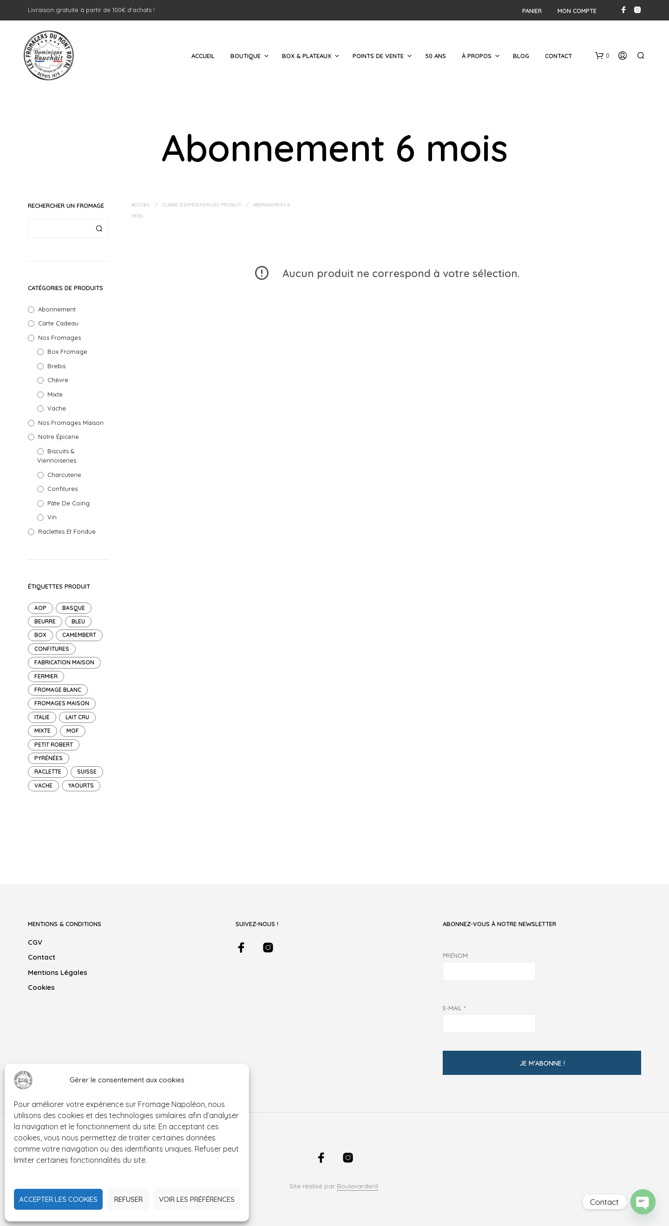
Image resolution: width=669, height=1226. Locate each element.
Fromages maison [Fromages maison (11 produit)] (61, 703)
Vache (56, 408)
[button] (602, 55)
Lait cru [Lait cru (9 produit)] (77, 717)
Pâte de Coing (68, 503)
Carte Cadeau (58, 323)
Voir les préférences (197, 1199)
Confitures (62, 488)
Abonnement (57, 309)
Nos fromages (59, 337)
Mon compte (577, 10)
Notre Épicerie (58, 436)
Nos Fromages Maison (71, 422)
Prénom (455, 955)
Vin (52, 517)
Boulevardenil (357, 1186)
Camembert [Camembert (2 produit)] (79, 634)
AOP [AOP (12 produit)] (40, 607)
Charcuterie (64, 474)
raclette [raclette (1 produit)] (47, 771)
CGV (35, 942)
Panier (532, 10)
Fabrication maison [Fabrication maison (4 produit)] (64, 662)
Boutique (245, 56)
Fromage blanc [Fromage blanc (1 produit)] (57, 689)
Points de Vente (378, 56)
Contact (558, 56)
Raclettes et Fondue (67, 531)
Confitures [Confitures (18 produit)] (51, 648)
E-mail (454, 1008)
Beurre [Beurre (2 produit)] (45, 621)
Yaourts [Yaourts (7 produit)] (81, 785)
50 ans (435, 56)
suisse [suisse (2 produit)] (87, 771)
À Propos (477, 56)
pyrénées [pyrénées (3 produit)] (48, 758)
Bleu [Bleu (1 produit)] (78, 621)
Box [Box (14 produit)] (40, 634)
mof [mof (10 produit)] (72, 730)
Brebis (56, 366)
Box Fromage (67, 351)
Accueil (203, 56)
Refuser (128, 1199)
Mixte (55, 394)
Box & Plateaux (306, 56)
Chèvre (57, 380)
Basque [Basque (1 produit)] (73, 607)
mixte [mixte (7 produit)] (42, 730)
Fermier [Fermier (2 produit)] (46, 676)
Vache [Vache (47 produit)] (43, 785)
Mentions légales (57, 972)
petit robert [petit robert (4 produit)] (53, 744)
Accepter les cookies (58, 1199)
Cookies (41, 987)
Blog (521, 56)
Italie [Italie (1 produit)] (42, 717)
